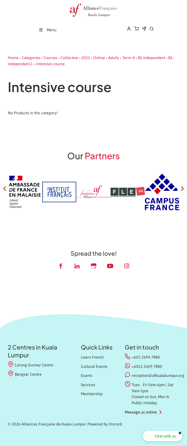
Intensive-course (50, 64)
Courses (50, 57)
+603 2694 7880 (146, 357)
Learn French (92, 357)
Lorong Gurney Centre (30, 364)
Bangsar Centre (25, 373)
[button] (162, 436)
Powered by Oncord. (104, 424)
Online (99, 57)
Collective (69, 57)
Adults (113, 57)
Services (88, 384)
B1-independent (151, 57)
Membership (92, 394)
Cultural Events (94, 366)
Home (13, 57)
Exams (86, 375)
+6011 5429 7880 (147, 366)
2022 (85, 57)
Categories (31, 57)
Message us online (141, 412)
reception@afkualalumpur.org (158, 375)
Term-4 (128, 57)
